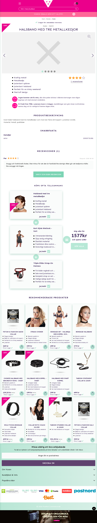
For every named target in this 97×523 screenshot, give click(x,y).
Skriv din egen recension (48, 174)
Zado (54, 19)
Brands (48, 19)
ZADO (51, 26)
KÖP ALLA (79, 246)
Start (43, 19)
